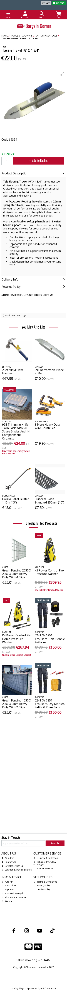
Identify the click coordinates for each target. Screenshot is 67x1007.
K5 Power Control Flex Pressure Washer (49, 572)
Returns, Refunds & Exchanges (44, 863)
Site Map (7, 901)
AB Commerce (48, 988)
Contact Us (9, 862)
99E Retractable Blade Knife (49, 371)
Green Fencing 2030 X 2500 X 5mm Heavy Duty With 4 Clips (16, 573)
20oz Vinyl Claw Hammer (12, 371)
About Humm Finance (14, 897)
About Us (8, 858)
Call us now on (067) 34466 (33, 960)
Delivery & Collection (46, 858)
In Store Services (43, 868)
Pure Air (7, 881)
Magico (22, 988)
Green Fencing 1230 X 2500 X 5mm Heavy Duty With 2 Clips (16, 703)
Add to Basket (38, 160)
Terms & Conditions (45, 881)
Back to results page (15, 315)
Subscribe (55, 843)
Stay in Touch (10, 838)
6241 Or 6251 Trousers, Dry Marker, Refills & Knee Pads (50, 703)
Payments (8, 889)
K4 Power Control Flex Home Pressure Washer (17, 638)
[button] (62, 74)
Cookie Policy (42, 889)
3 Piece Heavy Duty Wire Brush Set (47, 426)
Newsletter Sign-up (13, 865)
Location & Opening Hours (17, 869)
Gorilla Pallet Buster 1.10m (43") (15, 500)
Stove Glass (9, 885)
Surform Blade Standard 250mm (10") (49, 500)
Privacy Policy (42, 885)
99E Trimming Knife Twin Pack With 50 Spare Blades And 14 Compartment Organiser (15, 431)
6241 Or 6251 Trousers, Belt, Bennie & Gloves (50, 638)
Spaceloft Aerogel (12, 893)
